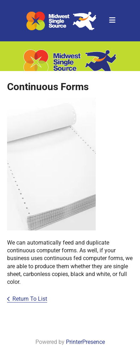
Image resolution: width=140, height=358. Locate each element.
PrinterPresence (85, 342)
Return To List (29, 298)
